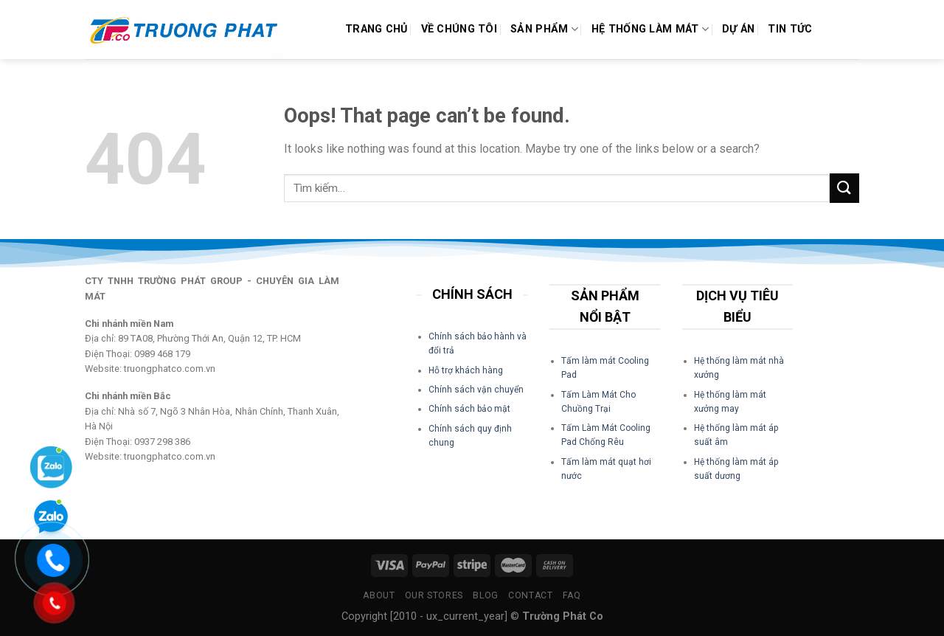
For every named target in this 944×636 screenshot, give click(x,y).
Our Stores (434, 595)
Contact (530, 595)
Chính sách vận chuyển (476, 389)
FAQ (572, 595)
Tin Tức (790, 29)
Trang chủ (376, 29)
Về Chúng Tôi (459, 29)
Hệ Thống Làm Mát (650, 29)
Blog (485, 595)
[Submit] (844, 187)
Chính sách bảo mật (469, 409)
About (379, 595)
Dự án (738, 29)
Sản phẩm (544, 29)
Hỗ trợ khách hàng (465, 370)
